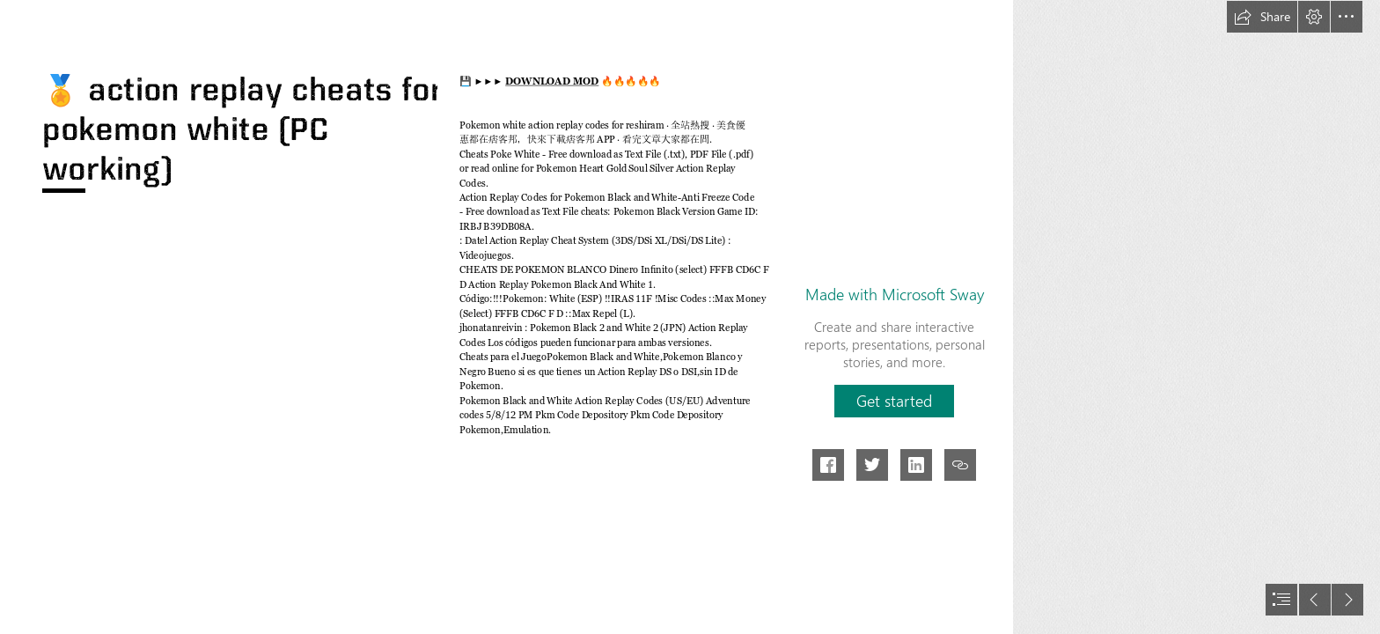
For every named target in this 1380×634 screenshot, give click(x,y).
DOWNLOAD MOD (551, 81)
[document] (690, 317)
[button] (1262, 17)
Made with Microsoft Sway (894, 294)
